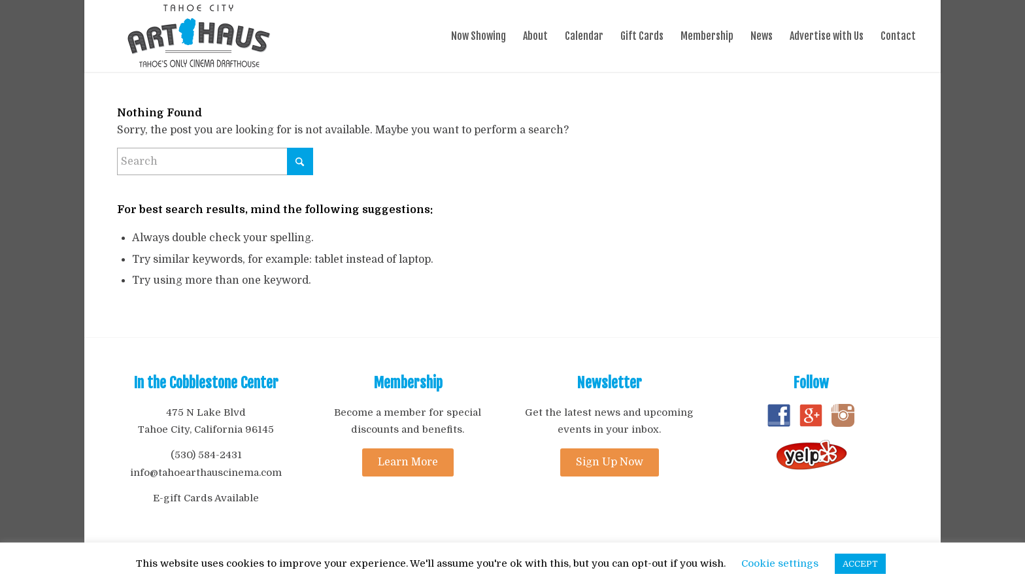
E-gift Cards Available (206, 498)
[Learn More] (408, 462)
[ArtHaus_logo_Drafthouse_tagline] (199, 36)
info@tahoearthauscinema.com (206, 472)
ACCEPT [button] (860, 564)
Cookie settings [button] (779, 563)
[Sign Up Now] (609, 462)
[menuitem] (478, 36)
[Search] (215, 161)
